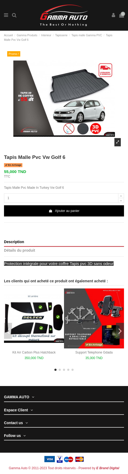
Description (14, 242)
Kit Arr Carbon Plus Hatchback (33, 352)
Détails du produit (19, 250)
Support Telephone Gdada (94, 352)
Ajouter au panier (64, 211)
